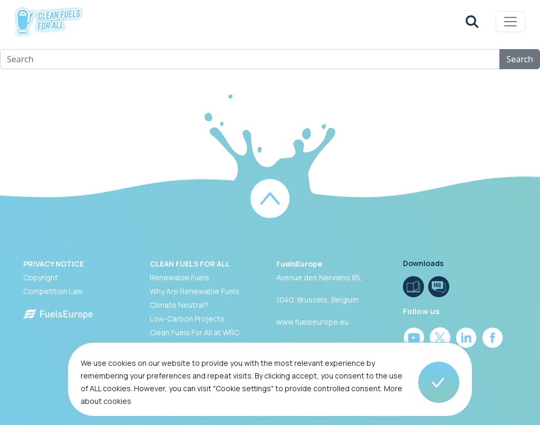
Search (519, 59)
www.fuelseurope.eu (312, 322)
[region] (270, 383)
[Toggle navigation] (510, 21)
